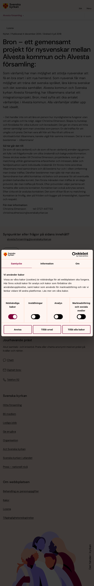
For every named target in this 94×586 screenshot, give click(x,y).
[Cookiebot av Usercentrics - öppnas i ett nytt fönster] (76, 254)
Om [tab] (77, 263)
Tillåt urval (47, 329)
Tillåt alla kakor (76, 329)
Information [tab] (47, 263)
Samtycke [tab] (16, 263)
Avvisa (17, 329)
